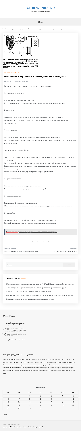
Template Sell (38, 427)
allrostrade (23, 81)
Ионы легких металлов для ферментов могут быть (21, 251)
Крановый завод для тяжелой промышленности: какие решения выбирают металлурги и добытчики (39, 295)
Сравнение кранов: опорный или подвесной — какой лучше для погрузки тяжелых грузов (36, 288)
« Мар (5, 414)
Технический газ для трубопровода (65, 251)
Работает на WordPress (10, 427)
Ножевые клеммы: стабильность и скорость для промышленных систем (30, 299)
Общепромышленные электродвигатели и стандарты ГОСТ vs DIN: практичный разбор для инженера (40, 284)
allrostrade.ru (40, 7)
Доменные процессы (12, 72)
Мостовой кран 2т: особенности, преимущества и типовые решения (28, 291)
